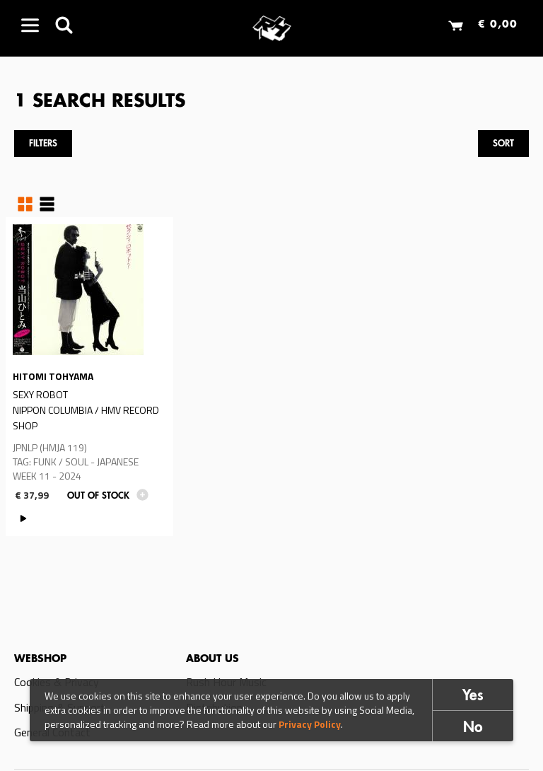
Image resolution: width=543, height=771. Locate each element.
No (473, 728)
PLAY (24, 519)
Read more (89, 376)
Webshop (40, 659)
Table (47, 204)
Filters (43, 144)
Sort (503, 144)
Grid (25, 204)
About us (212, 659)
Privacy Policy (310, 724)
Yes (473, 697)
